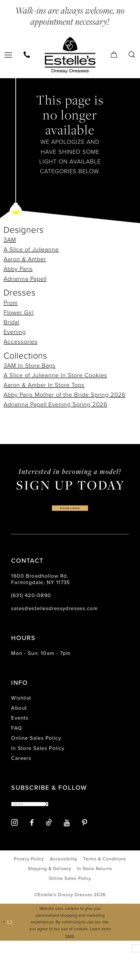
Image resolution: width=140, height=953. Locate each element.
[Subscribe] (93, 814)
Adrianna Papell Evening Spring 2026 (55, 404)
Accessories (21, 341)
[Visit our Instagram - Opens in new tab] (14, 835)
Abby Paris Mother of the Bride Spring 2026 (65, 394)
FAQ (16, 735)
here (69, 948)
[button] (114, 55)
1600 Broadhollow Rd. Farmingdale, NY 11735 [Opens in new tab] (40, 586)
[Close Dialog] (6, 934)
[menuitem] (27, 55)
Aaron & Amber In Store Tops (44, 385)
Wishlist (21, 704)
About (19, 715)
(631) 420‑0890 (31, 602)
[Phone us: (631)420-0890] (27, 55)
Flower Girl (19, 312)
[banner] (70, 55)
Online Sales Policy (36, 745)
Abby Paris (18, 268)
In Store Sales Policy (37, 755)
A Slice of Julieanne (31, 249)
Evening (15, 331)
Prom (11, 302)
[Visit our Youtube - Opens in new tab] (67, 835)
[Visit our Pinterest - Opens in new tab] (84, 835)
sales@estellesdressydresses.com (54, 615)
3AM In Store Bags (29, 365)
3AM (10, 239)
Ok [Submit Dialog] (19, 934)
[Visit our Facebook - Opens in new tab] (32, 835)
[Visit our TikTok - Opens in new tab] (49, 835)
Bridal (11, 322)
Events (19, 725)
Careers (21, 765)
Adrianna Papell (25, 278)
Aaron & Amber (25, 259)
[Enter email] (55, 814)
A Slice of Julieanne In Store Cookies (55, 375)
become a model (70, 511)
